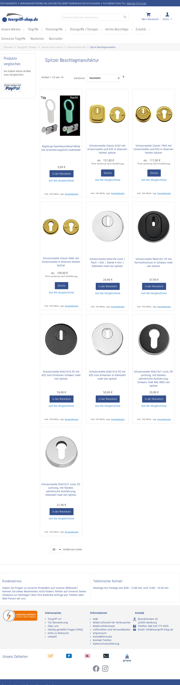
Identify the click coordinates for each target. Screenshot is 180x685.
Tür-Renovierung (58, 622)
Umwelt (52, 636)
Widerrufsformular (104, 626)
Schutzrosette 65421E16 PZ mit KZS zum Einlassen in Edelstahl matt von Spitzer (107, 375)
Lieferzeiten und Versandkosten (111, 629)
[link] (170, 18)
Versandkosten (71, 193)
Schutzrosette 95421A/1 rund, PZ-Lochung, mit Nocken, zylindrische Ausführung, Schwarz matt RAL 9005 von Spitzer (153, 378)
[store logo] (30, 18)
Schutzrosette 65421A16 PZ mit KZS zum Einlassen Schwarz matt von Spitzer (61, 375)
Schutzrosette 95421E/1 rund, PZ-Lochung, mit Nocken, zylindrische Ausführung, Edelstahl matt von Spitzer (61, 489)
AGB (95, 619)
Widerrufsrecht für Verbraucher (112, 622)
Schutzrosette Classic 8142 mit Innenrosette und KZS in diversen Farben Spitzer (107, 149)
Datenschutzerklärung (106, 643)
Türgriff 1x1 (55, 619)
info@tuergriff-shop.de (159, 629)
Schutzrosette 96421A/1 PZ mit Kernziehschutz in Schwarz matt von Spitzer (154, 262)
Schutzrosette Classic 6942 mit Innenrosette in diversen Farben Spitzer (61, 261)
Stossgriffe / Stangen (27, 47)
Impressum (99, 633)
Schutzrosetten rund (76, 47)
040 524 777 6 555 (137, 3)
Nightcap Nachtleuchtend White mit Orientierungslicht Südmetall (61, 147)
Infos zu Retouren (58, 633)
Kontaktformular (102, 636)
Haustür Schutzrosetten (52, 47)
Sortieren (79, 77)
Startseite (8, 47)
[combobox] (95, 17)
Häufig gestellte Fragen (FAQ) (65, 629)
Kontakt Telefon (102, 640)
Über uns (53, 626)
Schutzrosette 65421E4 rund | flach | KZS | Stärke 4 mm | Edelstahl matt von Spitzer (107, 262)
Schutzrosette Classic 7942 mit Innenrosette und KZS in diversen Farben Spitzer (153, 149)
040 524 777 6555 (158, 626)
